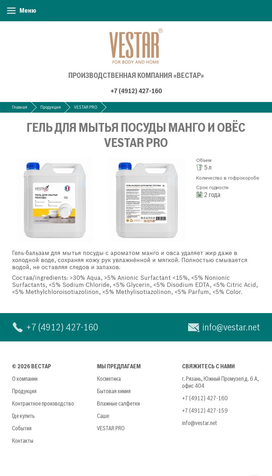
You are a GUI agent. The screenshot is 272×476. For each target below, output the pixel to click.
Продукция (50, 107)
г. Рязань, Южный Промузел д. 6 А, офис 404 (220, 382)
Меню (27, 10)
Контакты (22, 440)
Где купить (23, 415)
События (22, 428)
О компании (25, 378)
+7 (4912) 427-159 (205, 410)
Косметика (109, 378)
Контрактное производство (43, 403)
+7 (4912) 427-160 (136, 91)
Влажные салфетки (118, 403)
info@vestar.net (231, 327)
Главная (19, 107)
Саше (103, 415)
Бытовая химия (114, 391)
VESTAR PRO (85, 107)
